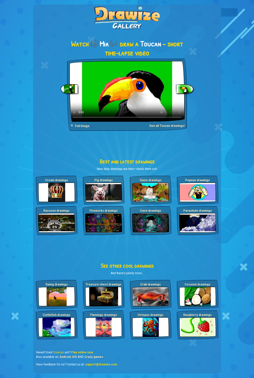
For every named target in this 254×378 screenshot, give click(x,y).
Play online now (82, 352)
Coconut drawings (197, 284)
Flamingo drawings (103, 315)
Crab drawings (150, 284)
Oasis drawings (150, 180)
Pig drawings (103, 180)
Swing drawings (56, 284)
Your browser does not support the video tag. (127, 91)
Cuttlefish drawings (56, 315)
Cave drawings (150, 210)
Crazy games (93, 357)
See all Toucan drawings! (167, 126)
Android (65, 357)
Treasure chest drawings (103, 284)
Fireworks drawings (103, 210)
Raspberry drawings (197, 315)
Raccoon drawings (56, 210)
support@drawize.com (101, 364)
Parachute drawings (197, 210)
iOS (74, 357)
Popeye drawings (197, 180)
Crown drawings (56, 180)
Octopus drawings (150, 315)
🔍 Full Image (80, 126)
